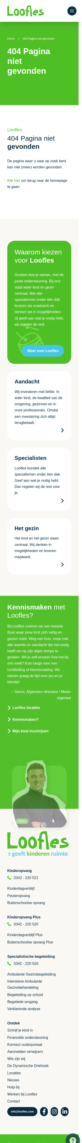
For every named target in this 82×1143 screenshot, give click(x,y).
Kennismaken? (25, 710)
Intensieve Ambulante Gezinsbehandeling (24, 984)
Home (11, 38)
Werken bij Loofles (22, 1094)
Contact (13, 1101)
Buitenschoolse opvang (26, 903)
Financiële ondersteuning (27, 1037)
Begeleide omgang (22, 1002)
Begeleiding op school (25, 995)
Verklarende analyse (23, 1009)
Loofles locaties (26, 699)
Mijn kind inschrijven (31, 722)
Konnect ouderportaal (24, 1045)
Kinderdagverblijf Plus (25, 935)
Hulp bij (13, 1087)
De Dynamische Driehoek (28, 1066)
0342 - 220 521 (26, 878)
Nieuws (13, 1080)
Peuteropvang (18, 896)
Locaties (14, 1073)
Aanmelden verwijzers (25, 1052)
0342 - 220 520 (26, 924)
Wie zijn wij (16, 1059)
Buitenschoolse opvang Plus (30, 942)
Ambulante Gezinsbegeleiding (31, 974)
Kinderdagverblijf (20, 888)
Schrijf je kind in (20, 1030)
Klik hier (13, 180)
